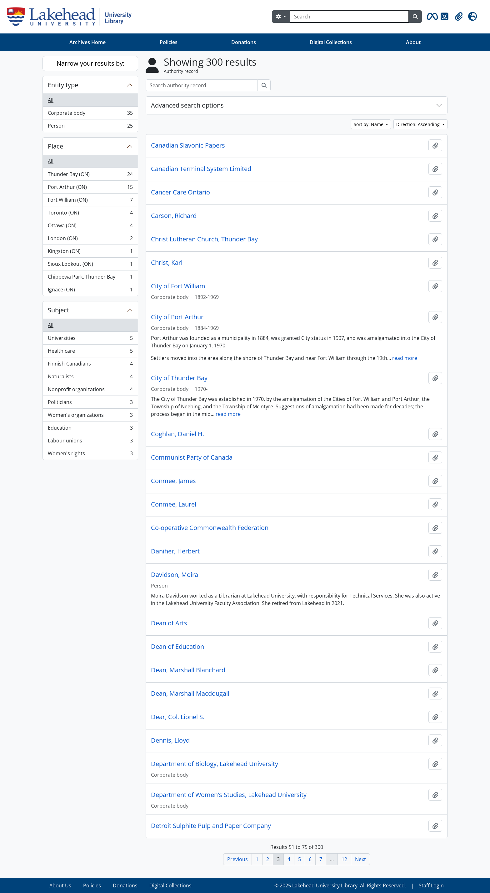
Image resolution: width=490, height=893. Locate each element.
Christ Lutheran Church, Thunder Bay (204, 239)
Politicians (90, 403)
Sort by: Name (369, 124)
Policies (169, 42)
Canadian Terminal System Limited (201, 169)
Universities (90, 339)
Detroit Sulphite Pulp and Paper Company (211, 826)
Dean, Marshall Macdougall (190, 693)
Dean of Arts (169, 623)
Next (360, 859)
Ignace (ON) (90, 291)
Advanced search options (187, 105)
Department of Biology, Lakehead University (214, 764)
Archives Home (87, 42)
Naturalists (90, 378)
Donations (243, 42)
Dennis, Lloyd (170, 740)
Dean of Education (177, 646)
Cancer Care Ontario (180, 192)
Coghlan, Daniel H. (177, 434)
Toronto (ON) (90, 214)
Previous (237, 859)
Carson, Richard (174, 215)
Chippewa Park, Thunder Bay (90, 278)
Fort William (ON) (90, 201)
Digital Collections (331, 42)
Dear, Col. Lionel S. (177, 717)
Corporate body (90, 114)
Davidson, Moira (174, 574)
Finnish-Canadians (90, 365)
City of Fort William (178, 286)
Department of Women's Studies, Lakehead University (229, 795)
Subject (58, 310)
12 (344, 859)
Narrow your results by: (90, 63)
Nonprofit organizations (90, 391)
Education (90, 429)
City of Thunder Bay (179, 378)
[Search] (349, 16)
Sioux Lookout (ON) (90, 265)
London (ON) (90, 240)
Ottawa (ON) (90, 227)
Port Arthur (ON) (90, 188)
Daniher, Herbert (175, 551)
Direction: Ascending (418, 124)
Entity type (63, 85)
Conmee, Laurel (173, 504)
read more (404, 358)
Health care (90, 352)
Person (90, 127)
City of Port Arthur (177, 317)
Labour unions (90, 442)
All (50, 100)
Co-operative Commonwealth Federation (209, 528)
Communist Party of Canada (191, 457)
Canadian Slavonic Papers (188, 145)
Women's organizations (90, 416)
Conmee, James (173, 481)
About (413, 42)
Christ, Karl (166, 262)
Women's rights (90, 455)
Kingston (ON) (90, 252)
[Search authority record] (202, 85)
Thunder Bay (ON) (90, 175)
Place (55, 146)
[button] (431, 16)
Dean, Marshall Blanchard (188, 670)
